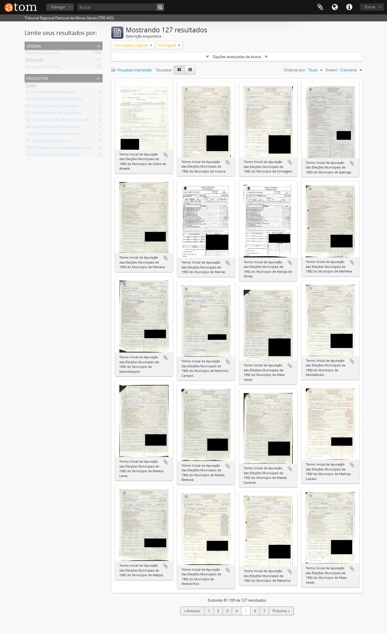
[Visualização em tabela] (190, 70)
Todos (31, 86)
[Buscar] (120, 7)
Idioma (334, 7)
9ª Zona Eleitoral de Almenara (51, 93)
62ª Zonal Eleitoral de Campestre (53, 113)
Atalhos (349, 7)
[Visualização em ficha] (179, 70)
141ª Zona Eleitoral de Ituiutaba (52, 155)
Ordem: (331, 70)
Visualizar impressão (131, 70)
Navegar (58, 7)
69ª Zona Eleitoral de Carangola (52, 107)
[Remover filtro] (151, 45)
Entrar (370, 7)
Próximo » (281, 610)
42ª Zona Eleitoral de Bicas (48, 141)
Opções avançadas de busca (237, 56)
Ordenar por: (295, 70)
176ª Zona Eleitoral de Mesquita (53, 134)
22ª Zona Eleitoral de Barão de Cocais (57, 120)
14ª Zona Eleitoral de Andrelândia (54, 100)
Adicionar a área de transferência (165, 155)
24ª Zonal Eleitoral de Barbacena (53, 127)
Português (35, 60)
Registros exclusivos (43, 53)
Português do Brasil (42, 67)
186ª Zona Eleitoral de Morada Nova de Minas (65, 148)
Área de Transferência (320, 7)
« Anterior (192, 610)
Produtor (37, 78)
